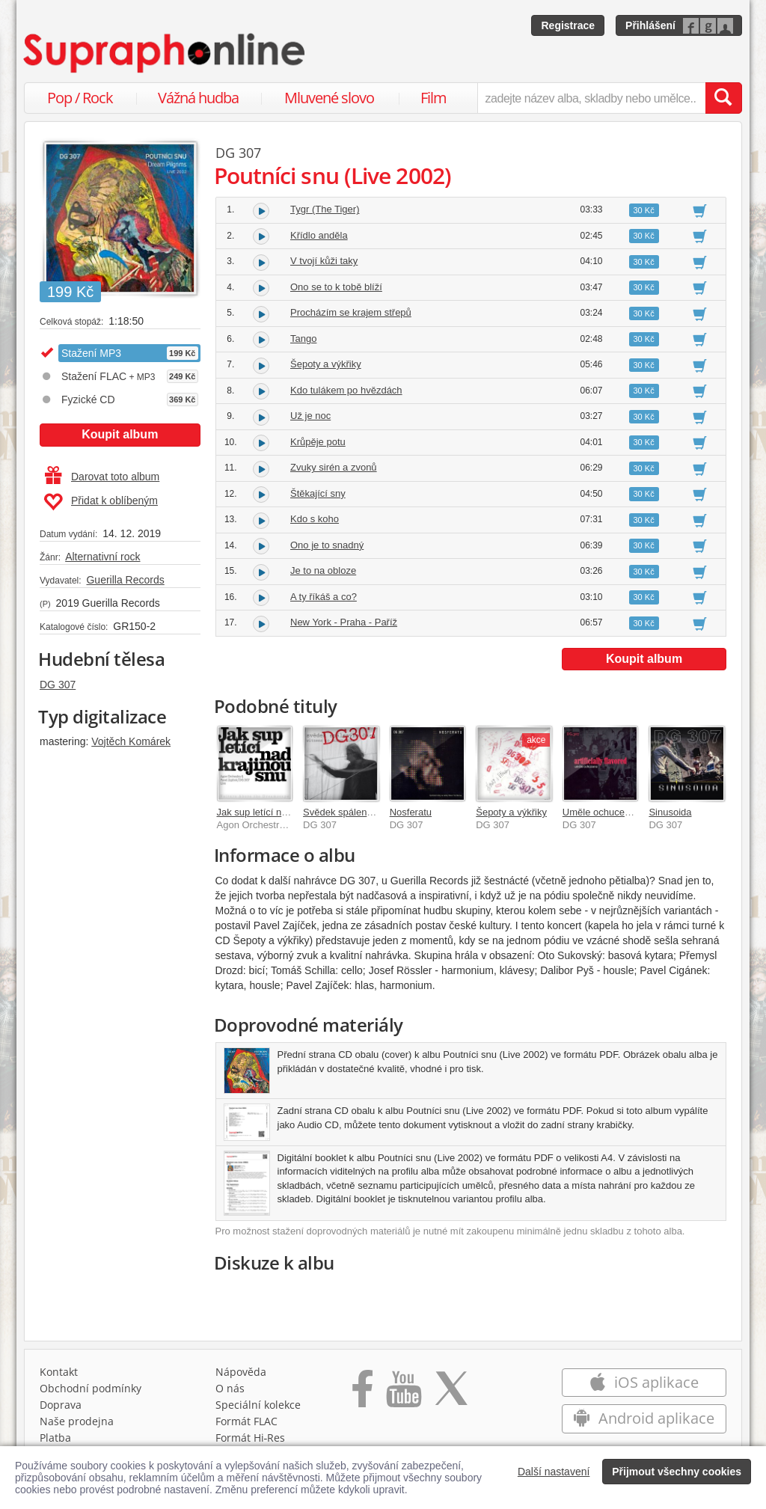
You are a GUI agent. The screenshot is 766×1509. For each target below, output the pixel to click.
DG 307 (58, 685)
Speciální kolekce (258, 1405)
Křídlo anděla (319, 235)
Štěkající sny (318, 493)
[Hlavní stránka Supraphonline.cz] (165, 53)
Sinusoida (670, 812)
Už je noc (310, 415)
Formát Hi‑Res (250, 1437)
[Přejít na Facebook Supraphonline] (362, 1393)
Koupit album (120, 434)
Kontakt (59, 1372)
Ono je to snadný (327, 545)
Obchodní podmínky (90, 1388)
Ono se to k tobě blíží (336, 287)
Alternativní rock (102, 557)
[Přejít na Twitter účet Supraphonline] (451, 1393)
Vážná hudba (198, 98)
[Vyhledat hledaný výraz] (723, 98)
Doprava (61, 1405)
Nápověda (240, 1372)
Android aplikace (643, 1418)
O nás (230, 1388)
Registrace (568, 25)
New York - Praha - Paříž (343, 622)
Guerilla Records (125, 580)
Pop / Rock (80, 98)
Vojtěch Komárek (131, 741)
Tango (303, 338)
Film (433, 98)
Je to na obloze (323, 570)
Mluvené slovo (329, 98)
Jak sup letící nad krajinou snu (282, 812)
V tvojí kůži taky (324, 260)
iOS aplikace (644, 1382)
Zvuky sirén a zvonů (333, 467)
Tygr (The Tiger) (324, 209)
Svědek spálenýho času (354, 812)
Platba (55, 1437)
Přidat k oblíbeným (100, 502)
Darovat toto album (102, 476)
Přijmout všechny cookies (676, 1472)
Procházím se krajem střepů (350, 312)
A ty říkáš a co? (323, 596)
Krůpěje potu (318, 441)
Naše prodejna (77, 1421)
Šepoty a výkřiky (325, 364)
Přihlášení (650, 25)
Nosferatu (411, 812)
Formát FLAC (246, 1421)
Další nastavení (554, 1472)
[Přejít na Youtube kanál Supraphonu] (403, 1393)
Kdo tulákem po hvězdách (346, 390)
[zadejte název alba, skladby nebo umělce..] (591, 98)
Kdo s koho (314, 518)
